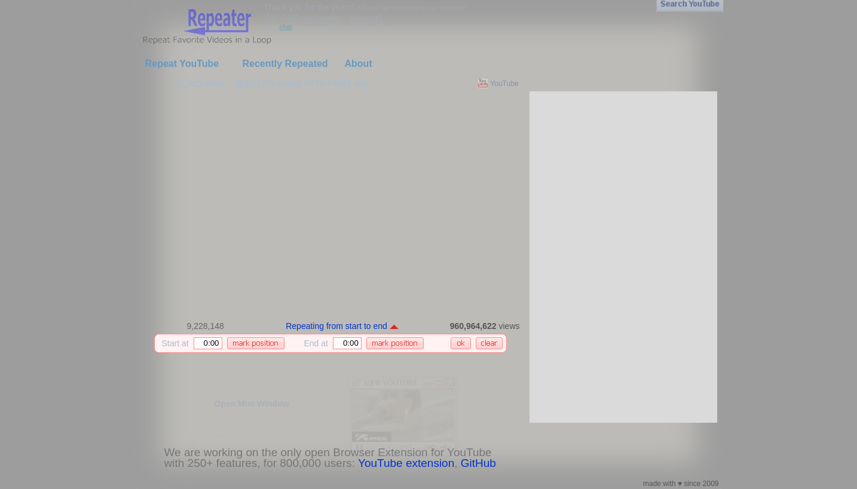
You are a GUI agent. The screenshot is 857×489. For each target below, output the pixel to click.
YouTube (504, 83)
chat (285, 26)
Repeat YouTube (182, 64)
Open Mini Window (252, 403)
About (358, 64)
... (218, 433)
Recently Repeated (285, 64)
